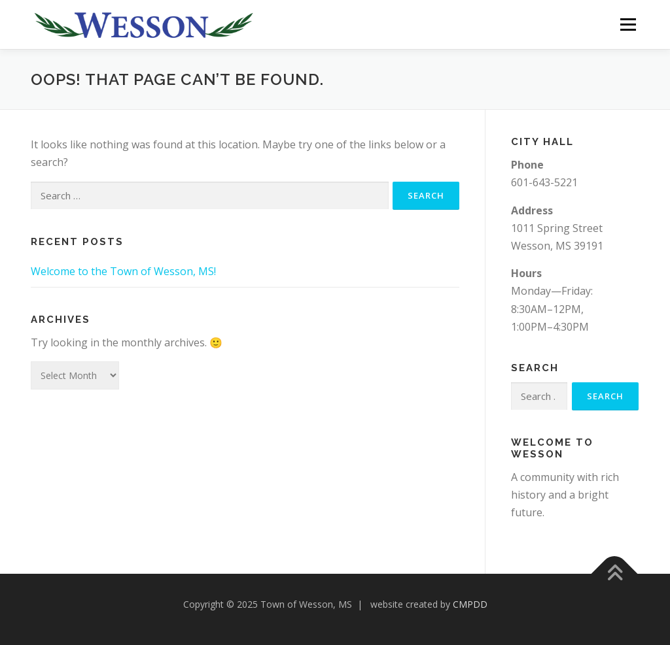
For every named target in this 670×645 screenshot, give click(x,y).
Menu (627, 24)
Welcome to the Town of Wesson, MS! (123, 271)
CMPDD (470, 604)
